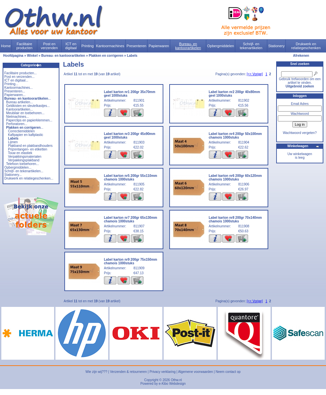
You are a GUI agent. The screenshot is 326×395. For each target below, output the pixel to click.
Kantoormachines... (18, 87)
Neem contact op (228, 372)
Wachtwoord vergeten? (299, 133)
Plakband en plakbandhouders (30, 146)
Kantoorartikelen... (19, 109)
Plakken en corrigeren (106, 55)
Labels (132, 55)
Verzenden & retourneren (128, 372)
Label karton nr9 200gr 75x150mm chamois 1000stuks (130, 261)
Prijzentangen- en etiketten (27, 149)
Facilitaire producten (24, 46)
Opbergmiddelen (220, 46)
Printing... (11, 84)
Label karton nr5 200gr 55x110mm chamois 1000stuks (130, 177)
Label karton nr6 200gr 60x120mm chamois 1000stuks (235, 177)
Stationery (276, 46)
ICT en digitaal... (16, 80)
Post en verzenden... (19, 77)
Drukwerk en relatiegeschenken (306, 46)
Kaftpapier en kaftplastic (25, 135)
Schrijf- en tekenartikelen (251, 46)
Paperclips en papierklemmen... (29, 120)
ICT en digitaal (71, 46)
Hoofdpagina (13, 55)
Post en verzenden (49, 46)
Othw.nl (176, 380)
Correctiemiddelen (21, 131)
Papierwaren (158, 46)
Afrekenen (301, 55)
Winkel (32, 55)
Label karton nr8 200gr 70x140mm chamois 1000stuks (235, 219)
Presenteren (137, 46)
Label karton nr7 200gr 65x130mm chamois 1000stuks (130, 219)
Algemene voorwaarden (195, 372)
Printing (88, 46)
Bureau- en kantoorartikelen (188, 46)
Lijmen (12, 142)
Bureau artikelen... (19, 102)
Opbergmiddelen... (17, 167)
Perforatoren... (16, 124)
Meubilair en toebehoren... (25, 113)
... (27, 98)
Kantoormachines (110, 46)
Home (6, 46)
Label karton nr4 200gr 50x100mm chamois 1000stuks (235, 135)
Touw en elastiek (20, 153)
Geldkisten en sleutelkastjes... (28, 106)
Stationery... (13, 175)
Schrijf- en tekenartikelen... (23, 171)
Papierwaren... (14, 95)
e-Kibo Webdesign (172, 383)
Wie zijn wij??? (96, 372)
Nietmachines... (17, 116)
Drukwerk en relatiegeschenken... (28, 178)
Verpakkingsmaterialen (24, 156)
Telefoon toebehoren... (22, 164)
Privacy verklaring (162, 372)
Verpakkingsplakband (23, 160)
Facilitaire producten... (20, 73)
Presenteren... (14, 91)
